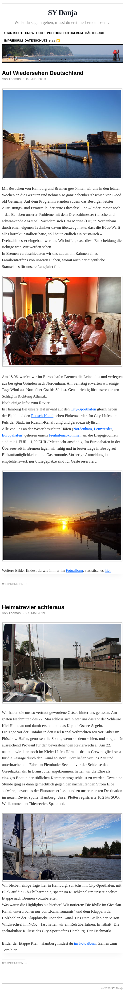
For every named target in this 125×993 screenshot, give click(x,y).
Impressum (13, 40)
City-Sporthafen (83, 409)
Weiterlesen (15, 584)
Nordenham (82, 429)
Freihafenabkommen (65, 435)
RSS (52, 41)
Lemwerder (103, 429)
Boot (40, 33)
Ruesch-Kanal (42, 415)
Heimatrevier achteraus (33, 607)
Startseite (13, 33)
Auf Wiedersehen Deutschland (43, 73)
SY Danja (62, 12)
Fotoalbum (73, 33)
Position (54, 33)
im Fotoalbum (85, 943)
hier (108, 570)
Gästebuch (94, 33)
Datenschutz (36, 40)
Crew (29, 33)
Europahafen (12, 435)
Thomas (14, 79)
